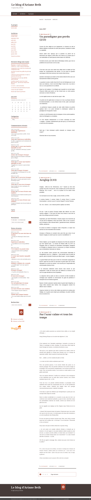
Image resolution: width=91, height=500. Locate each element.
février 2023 (14, 52)
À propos (31, 14)
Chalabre (21, 89)
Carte (13, 210)
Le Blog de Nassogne (24, 66)
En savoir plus (66, 498)
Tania (12, 139)
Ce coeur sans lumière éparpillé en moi (21, 147)
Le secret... (13, 85)
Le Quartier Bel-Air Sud (20, 75)
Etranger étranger (23, 155)
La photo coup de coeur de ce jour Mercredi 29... (19, 81)
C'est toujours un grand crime (20, 249)
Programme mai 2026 (16, 78)
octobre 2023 (14, 36)
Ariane (13, 130)
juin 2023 (13, 44)
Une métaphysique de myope (19, 283)
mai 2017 (41, 19)
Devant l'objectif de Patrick (20, 83)
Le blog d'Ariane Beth (26, 4)
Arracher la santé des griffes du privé (20, 71)
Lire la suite (14, 28)
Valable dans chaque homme (19, 294)
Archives (22, 14)
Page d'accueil (48, 19)
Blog (13, 119)
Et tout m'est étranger (24, 177)
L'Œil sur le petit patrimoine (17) (19, 74)
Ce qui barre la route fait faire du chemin (21, 234)
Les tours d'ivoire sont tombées (21, 192)
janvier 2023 (14, 54)
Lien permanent (44, 171)
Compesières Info (15, 69)
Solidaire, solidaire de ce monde (20, 263)
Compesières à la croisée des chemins (20, 68)
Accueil (15, 14)
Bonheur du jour (26, 87)
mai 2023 (13, 46)
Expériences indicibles (18, 131)
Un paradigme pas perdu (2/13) (55, 38)
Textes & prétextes (20, 91)
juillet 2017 (55, 19)
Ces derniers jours (15, 87)
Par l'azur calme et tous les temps (56, 316)
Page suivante (54, 474)
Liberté (13, 72)
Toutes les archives (15, 56)
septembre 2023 (15, 38)
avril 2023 (13, 48)
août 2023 (13, 40)
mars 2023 (13, 50)
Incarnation (21, 85)
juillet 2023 (13, 42)
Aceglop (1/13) (48, 179)
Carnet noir (14, 89)
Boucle (12, 91)
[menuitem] (14, 13)
